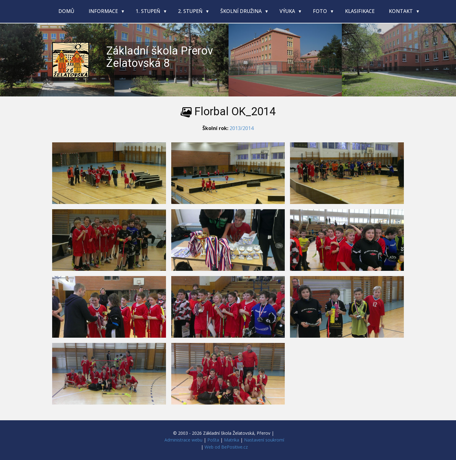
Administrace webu (183, 440)
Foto (320, 11)
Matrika (231, 440)
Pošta (213, 440)
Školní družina (241, 11)
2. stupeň (191, 11)
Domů (66, 11)
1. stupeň (148, 11)
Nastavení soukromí (264, 440)
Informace (104, 11)
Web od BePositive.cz (226, 447)
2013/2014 (242, 128)
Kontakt (401, 11)
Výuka (288, 11)
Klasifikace (360, 11)
